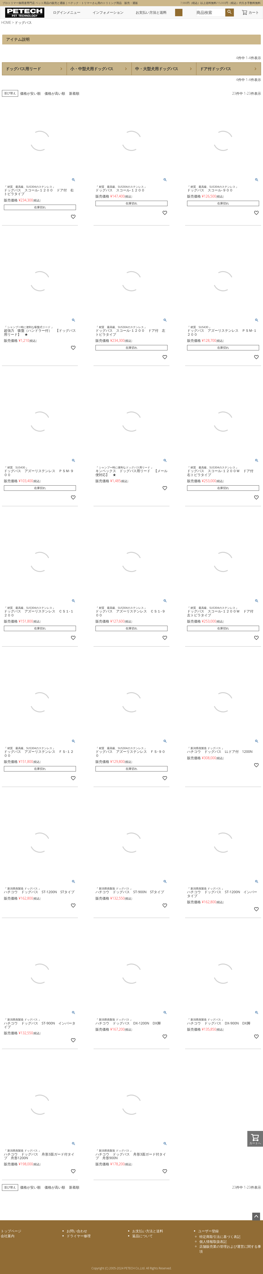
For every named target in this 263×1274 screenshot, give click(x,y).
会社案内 (7, 1236)
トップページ (11, 1231)
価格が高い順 (55, 93)
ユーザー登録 (208, 1231)
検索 (229, 12)
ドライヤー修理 (79, 1236)
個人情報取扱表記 (213, 1241)
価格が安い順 (30, 93)
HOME (6, 22)
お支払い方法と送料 (151, 12)
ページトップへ (256, 1217)
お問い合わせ (77, 1231)
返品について (142, 1236)
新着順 (74, 93)
